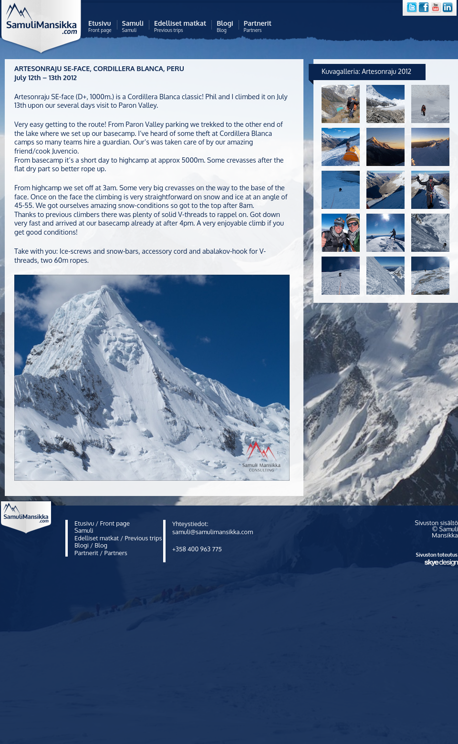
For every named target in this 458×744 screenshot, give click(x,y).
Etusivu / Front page (102, 523)
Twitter (412, 7)
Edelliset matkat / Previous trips (118, 538)
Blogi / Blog (90, 545)
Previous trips (180, 26)
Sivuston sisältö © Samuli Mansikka (436, 529)
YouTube (436, 7)
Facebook (424, 7)
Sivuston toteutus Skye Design (437, 559)
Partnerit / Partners (100, 553)
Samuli (133, 26)
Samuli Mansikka (44, 29)
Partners (257, 26)
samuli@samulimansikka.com (212, 532)
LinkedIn (448, 7)
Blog (225, 26)
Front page (100, 26)
